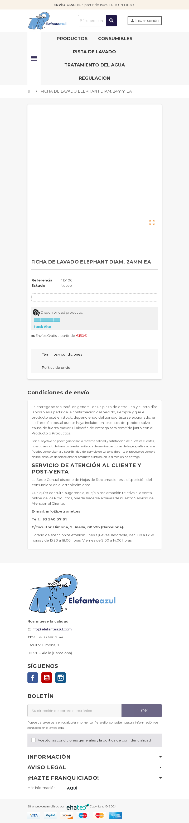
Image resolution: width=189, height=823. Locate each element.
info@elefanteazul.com (52, 629)
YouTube (46, 677)
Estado (38, 285)
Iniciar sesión (144, 20)
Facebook (32, 677)
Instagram (60, 677)
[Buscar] (97, 20)
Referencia (41, 280)
